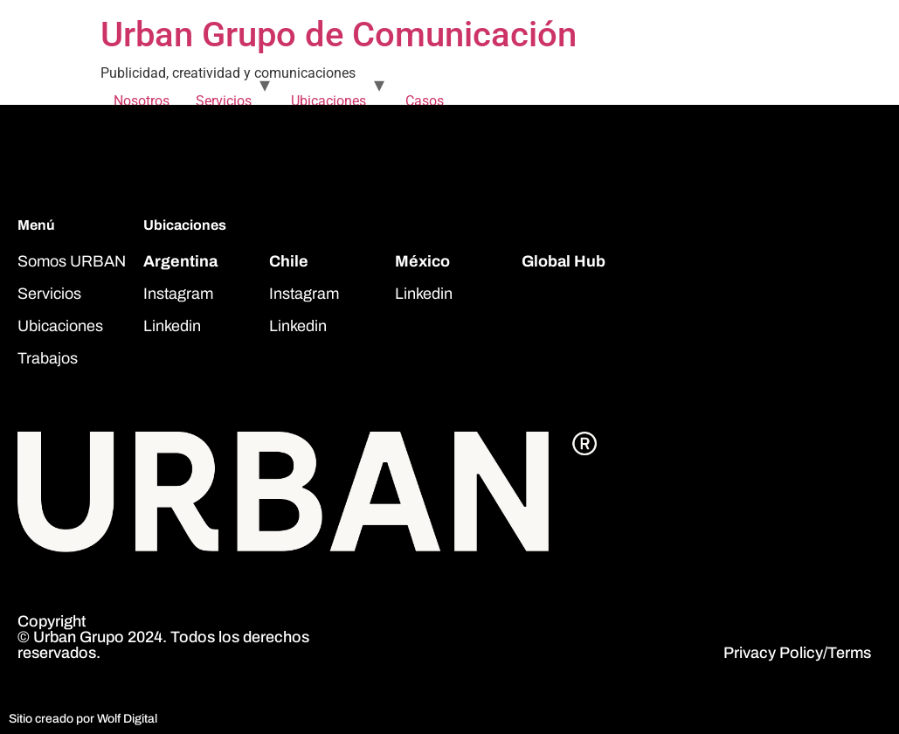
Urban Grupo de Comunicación (338, 34)
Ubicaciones (328, 101)
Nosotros (141, 101)
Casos (424, 101)
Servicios (224, 101)
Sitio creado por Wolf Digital (83, 718)
